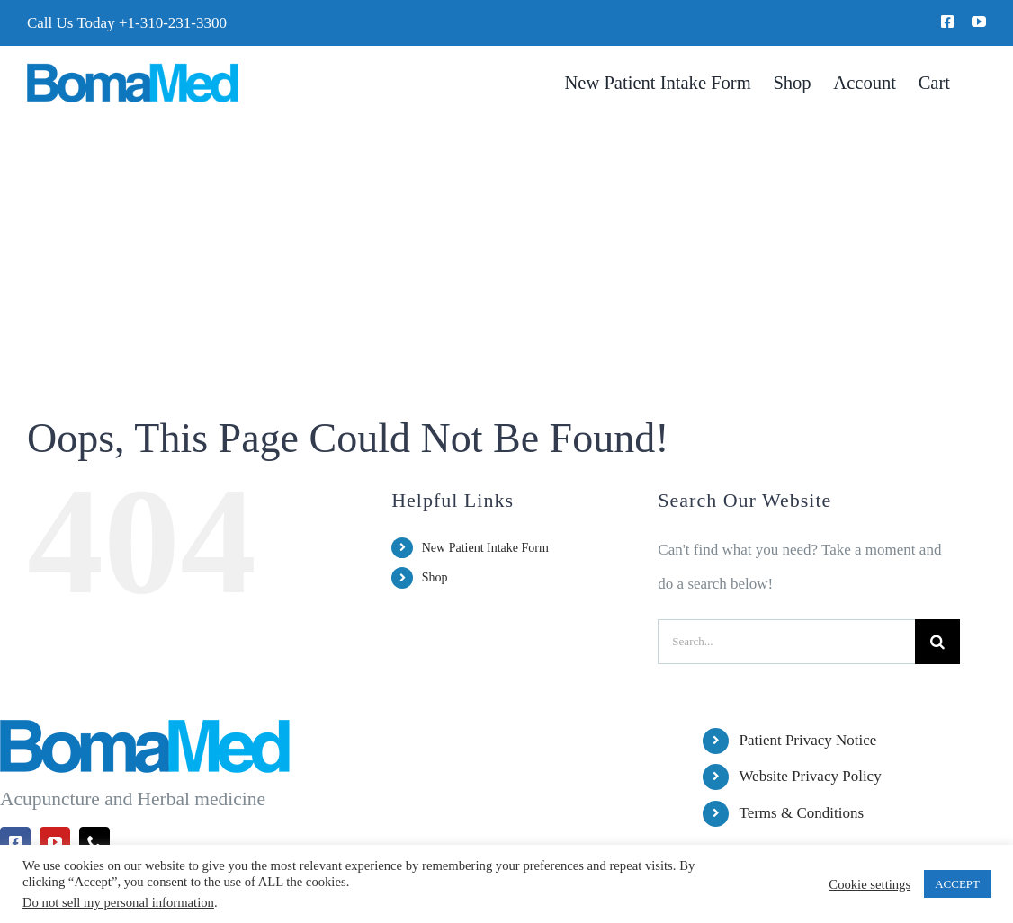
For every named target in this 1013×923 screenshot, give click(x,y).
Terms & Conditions (801, 812)
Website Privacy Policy (810, 776)
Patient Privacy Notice (807, 740)
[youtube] (979, 21)
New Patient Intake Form (485, 548)
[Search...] (786, 641)
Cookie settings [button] (869, 884)
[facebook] (947, 21)
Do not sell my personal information (118, 902)
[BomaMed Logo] (132, 70)
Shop (435, 577)
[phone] (94, 842)
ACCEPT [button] (957, 884)
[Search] (937, 641)
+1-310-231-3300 (173, 22)
